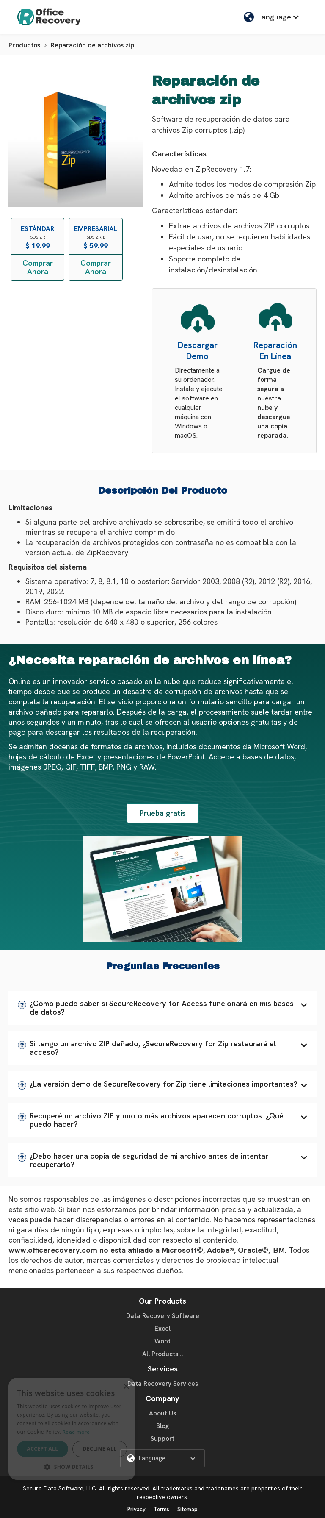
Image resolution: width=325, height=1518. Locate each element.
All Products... (162, 1354)
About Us (162, 1413)
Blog (162, 1426)
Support (162, 1439)
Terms (161, 1509)
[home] (49, 16)
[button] (162, 1008)
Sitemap (187, 1509)
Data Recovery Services (162, 1383)
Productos (24, 45)
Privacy (136, 1509)
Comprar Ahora (37, 267)
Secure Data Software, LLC (59, 1488)
